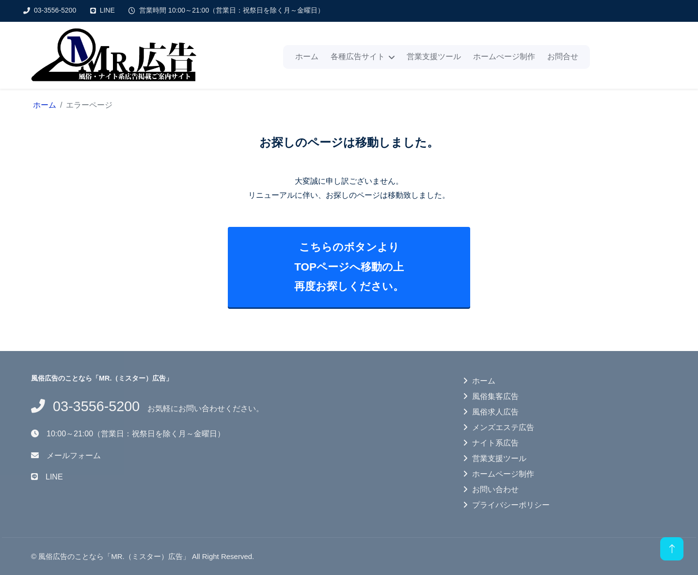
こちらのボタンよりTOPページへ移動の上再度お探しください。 (349, 266)
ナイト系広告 (495, 443)
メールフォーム (74, 455)
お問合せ (562, 56)
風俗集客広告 (495, 396)
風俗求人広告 (495, 412)
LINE (107, 10)
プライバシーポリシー (511, 505)
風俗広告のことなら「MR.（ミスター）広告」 (114, 556)
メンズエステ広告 (503, 427)
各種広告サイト (358, 56)
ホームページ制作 (503, 474)
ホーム (306, 56)
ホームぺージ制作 (504, 56)
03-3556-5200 (55, 10)
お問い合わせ (495, 489)
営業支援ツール (434, 56)
